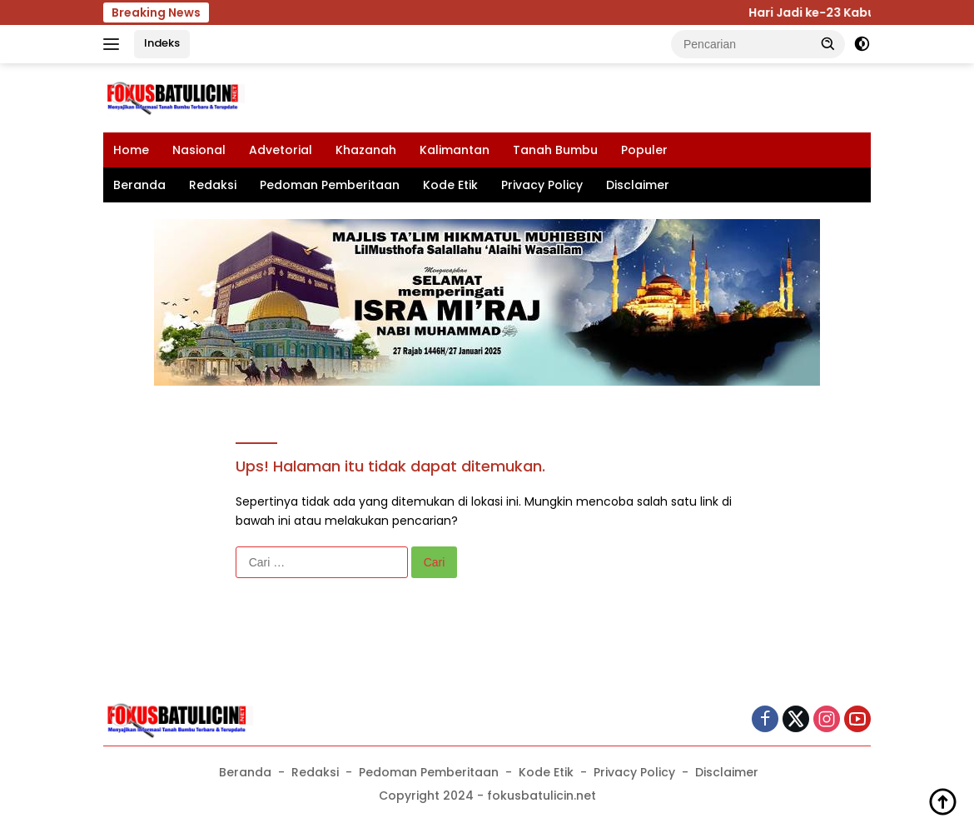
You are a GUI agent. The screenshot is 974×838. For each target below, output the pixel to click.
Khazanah (365, 150)
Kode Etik (450, 185)
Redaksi (212, 185)
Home (131, 150)
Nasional (199, 150)
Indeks (162, 43)
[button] (828, 43)
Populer (644, 150)
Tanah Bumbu (555, 150)
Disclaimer (637, 185)
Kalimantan (454, 150)
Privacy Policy (542, 185)
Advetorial (280, 150)
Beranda (139, 185)
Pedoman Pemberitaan (330, 185)
